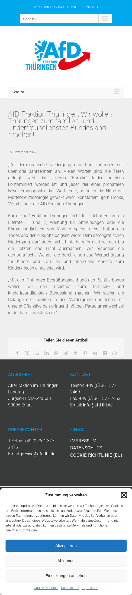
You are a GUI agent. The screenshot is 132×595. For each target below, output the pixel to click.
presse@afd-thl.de (38, 453)
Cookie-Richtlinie (46, 588)
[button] (124, 495)
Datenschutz (70, 588)
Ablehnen (66, 560)
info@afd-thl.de (97, 405)
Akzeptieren (66, 545)
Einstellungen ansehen (66, 575)
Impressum (90, 588)
